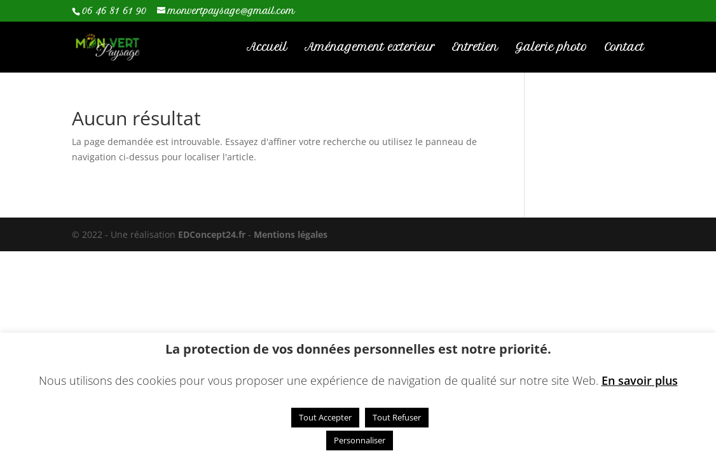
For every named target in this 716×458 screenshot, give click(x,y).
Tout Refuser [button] (397, 417)
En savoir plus (640, 380)
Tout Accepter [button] (325, 417)
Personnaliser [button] (359, 440)
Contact (624, 48)
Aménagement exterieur (370, 48)
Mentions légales (290, 234)
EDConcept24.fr (213, 234)
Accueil (267, 48)
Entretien (475, 48)
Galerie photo (551, 48)
